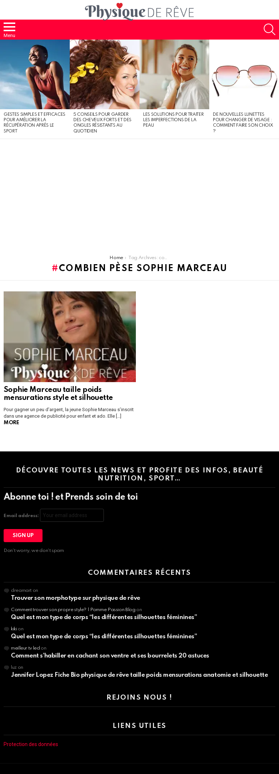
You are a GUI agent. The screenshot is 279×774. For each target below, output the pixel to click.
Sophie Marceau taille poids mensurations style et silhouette (58, 394)
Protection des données (31, 744)
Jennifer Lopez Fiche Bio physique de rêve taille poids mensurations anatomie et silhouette (139, 675)
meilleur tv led (25, 648)
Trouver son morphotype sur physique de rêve (75, 598)
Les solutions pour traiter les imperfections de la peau (173, 120)
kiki (14, 629)
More (11, 422)
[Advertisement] (139, 193)
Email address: (54, 515)
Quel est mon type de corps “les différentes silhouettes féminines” (104, 617)
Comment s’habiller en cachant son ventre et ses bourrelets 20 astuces (110, 656)
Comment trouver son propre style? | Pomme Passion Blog (73, 609)
